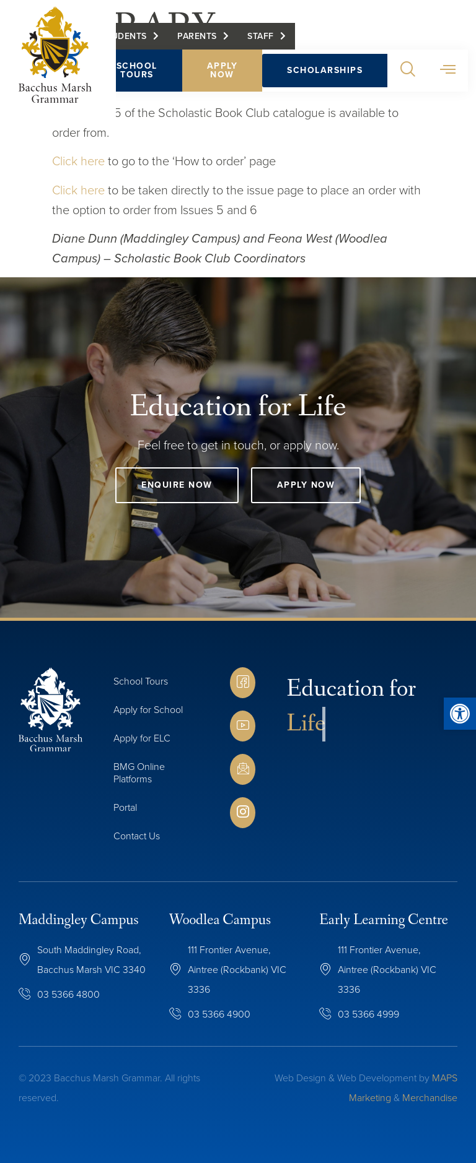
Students (125, 37)
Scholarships (326, 71)
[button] (409, 72)
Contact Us (136, 836)
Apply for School (148, 710)
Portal (125, 807)
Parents (199, 37)
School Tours (138, 71)
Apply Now (223, 71)
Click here (78, 161)
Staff (262, 37)
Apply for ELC (141, 738)
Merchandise (429, 1098)
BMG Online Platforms (139, 772)
